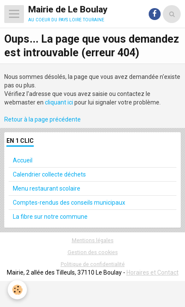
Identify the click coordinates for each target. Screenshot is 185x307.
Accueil (22, 160)
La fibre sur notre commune (50, 216)
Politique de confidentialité (93, 264)
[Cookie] (17, 289)
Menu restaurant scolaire (46, 188)
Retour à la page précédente (42, 119)
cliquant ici (59, 102)
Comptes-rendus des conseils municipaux (69, 202)
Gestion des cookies (93, 252)
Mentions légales (93, 240)
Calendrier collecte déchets (49, 174)
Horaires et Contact (152, 272)
